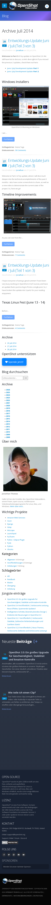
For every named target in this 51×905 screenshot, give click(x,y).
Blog (5, 15)
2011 (8, 429)
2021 (8, 403)
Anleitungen (12, 566)
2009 (8, 434)
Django (10, 524)
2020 (8, 405)
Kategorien (10, 554)
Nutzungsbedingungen (23, 896)
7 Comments (20, 255)
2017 (8, 413)
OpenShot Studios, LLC (14, 892)
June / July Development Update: (23, 68)
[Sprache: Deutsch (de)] (47, 6)
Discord (24, 838)
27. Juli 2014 (11, 346)
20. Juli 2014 (11, 343)
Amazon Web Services (16, 517)
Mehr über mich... (17, 506)
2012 (8, 426)
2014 (8, 421)
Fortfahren (8, 139)
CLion (9, 521)
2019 (8, 408)
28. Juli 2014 (11, 349)
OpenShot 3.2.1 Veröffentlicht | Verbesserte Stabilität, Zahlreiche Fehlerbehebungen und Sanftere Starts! (25, 621)
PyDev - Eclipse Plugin (16, 540)
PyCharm (11, 536)
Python (10, 546)
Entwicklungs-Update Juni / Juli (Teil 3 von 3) (28, 43)
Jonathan (20, 50)
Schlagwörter (11, 570)
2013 (8, 424)
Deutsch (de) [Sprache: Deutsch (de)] (38, 896)
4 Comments (20, 328)
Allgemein (11, 559)
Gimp (9, 527)
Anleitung (11, 589)
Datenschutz (7, 896)
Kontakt (8, 823)
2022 (8, 400)
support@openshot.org (16, 834)
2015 (8, 419)
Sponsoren (9, 860)
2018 (8, 411)
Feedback (11, 579)
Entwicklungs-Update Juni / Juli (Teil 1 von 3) (28, 268)
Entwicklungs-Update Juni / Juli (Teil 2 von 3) (28, 163)
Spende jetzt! (14, 361)
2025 (8, 392)
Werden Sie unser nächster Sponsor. (17, 867)
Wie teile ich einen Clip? (22, 692)
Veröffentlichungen (15, 563)
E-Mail (11, 838)
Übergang (11, 585)
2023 (8, 397)
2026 (8, 390)
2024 (8, 395)
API (8, 576)
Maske (10, 582)
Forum (17, 838)
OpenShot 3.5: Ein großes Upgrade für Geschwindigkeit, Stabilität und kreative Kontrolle (29, 656)
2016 (8, 416)
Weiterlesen (6, 676)
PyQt (9, 543)
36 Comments (20, 150)
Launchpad (11, 533)
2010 (8, 432)
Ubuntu (10, 549)
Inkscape (11, 530)
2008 (8, 437)
